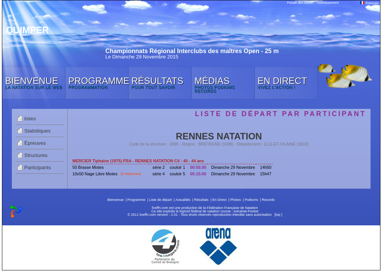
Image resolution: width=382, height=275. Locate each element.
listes (30, 118)
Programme (136, 200)
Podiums (251, 200)
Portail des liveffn (300, 3)
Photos (235, 200)
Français (369, 3)
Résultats (201, 200)
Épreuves (35, 143)
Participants (37, 167)
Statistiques (37, 131)
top (277, 215)
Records (268, 200)
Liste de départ (160, 200)
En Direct (219, 200)
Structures (36, 155)
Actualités (183, 200)
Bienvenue (115, 200)
